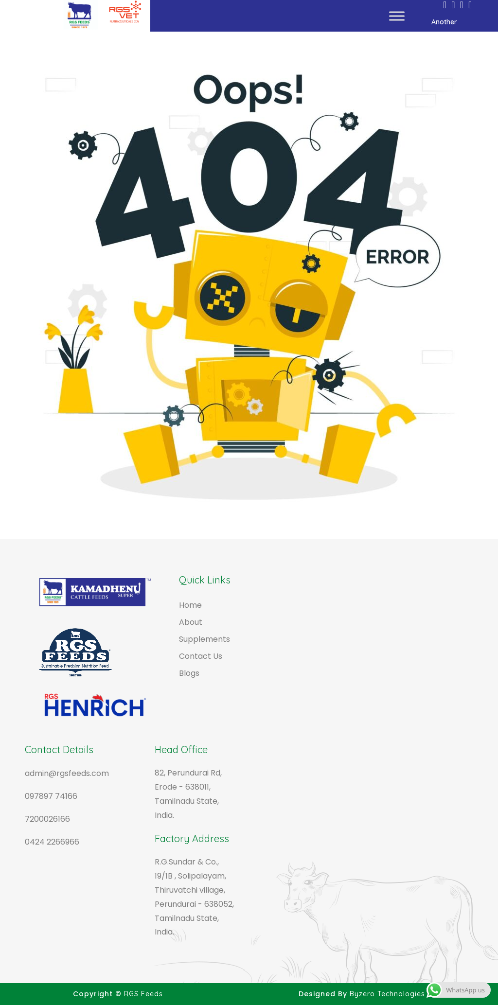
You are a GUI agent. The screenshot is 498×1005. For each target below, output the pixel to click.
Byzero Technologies (387, 993)
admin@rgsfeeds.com (67, 773)
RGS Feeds (143, 993)
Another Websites (450, 25)
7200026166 (47, 819)
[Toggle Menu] (397, 15)
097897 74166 (51, 796)
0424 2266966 (52, 841)
